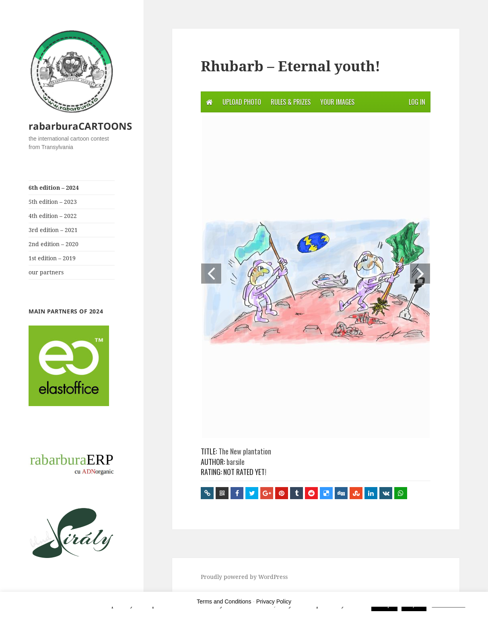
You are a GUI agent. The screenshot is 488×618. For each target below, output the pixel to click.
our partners (46, 272)
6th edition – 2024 (54, 187)
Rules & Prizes (291, 102)
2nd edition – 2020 (53, 244)
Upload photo (241, 102)
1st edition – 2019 (52, 258)
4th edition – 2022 (53, 216)
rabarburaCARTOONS (80, 126)
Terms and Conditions (224, 601)
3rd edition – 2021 (53, 230)
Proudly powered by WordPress (244, 577)
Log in (417, 102)
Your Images (337, 102)
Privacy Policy (273, 601)
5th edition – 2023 (53, 201)
